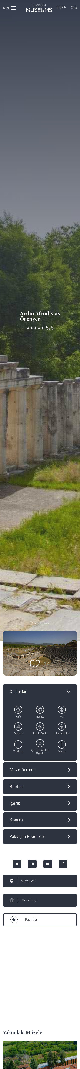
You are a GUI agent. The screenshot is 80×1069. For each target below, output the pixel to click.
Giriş (74, 7)
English (61, 7)
